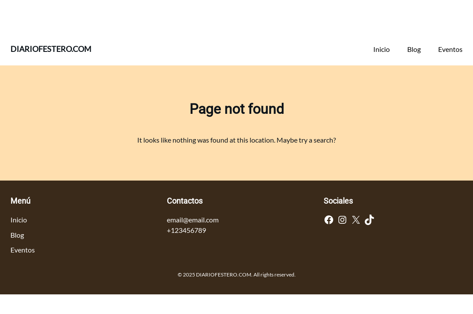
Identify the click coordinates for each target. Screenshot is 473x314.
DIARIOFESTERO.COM (50, 49)
